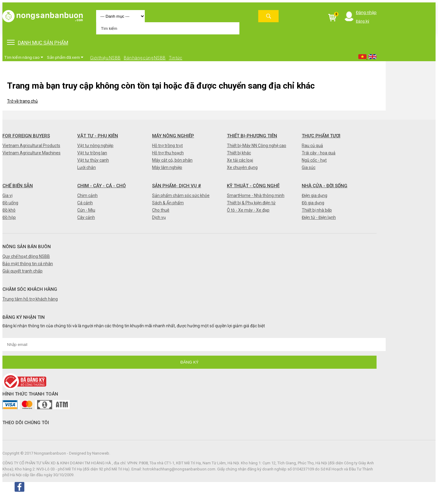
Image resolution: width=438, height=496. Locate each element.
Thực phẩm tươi (321, 136)
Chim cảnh (87, 195)
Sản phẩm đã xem (65, 57)
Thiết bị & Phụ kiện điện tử (251, 202)
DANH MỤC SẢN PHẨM (37, 43)
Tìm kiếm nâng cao (23, 57)
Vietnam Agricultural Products (31, 145)
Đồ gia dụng (313, 202)
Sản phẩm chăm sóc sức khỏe (181, 195)
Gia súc (308, 167)
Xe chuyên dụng (242, 167)
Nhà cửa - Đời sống (324, 185)
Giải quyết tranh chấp (22, 271)
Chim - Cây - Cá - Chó (101, 185)
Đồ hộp (9, 217)
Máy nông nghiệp (173, 136)
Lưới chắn (86, 167)
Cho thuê (160, 210)
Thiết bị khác (239, 152)
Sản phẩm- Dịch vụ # (176, 185)
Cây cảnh (86, 217)
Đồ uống (10, 202)
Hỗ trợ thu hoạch (168, 152)
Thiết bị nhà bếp (317, 210)
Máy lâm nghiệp (167, 167)
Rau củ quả (312, 145)
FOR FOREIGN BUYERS (26, 136)
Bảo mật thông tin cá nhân (27, 263)
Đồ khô (9, 210)
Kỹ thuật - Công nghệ (253, 185)
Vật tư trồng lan (92, 152)
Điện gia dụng (314, 195)
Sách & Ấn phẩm (168, 202)
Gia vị (7, 195)
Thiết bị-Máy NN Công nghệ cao (256, 145)
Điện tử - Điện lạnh (319, 217)
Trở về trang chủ (22, 101)
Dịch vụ (159, 217)
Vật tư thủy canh (93, 160)
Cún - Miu (86, 210)
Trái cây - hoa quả (318, 152)
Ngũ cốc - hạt (314, 160)
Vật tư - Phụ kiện (97, 136)
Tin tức (175, 57)
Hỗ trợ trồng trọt (167, 145)
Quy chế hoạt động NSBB (26, 256)
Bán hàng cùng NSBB (145, 57)
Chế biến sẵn (17, 185)
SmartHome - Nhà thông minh (255, 195)
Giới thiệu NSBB (105, 57)
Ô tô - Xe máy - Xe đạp (248, 210)
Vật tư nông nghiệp (95, 145)
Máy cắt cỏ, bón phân (172, 160)
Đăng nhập (366, 12)
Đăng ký (362, 21)
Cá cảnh (85, 202)
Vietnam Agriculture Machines (31, 152)
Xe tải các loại (240, 160)
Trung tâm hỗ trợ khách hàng (30, 299)
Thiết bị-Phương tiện (252, 136)
